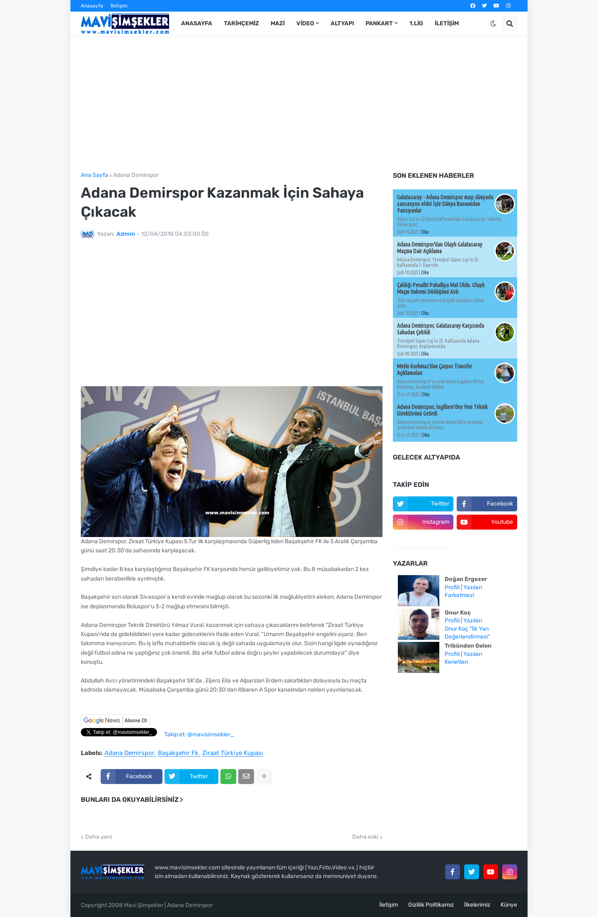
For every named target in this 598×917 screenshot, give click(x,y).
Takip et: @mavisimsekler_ (199, 734)
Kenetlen (456, 661)
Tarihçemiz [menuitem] (241, 23)
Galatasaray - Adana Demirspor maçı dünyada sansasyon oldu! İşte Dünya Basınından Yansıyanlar (445, 204)
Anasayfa (92, 6)
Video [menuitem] (305, 23)
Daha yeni (98, 837)
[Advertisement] (299, 104)
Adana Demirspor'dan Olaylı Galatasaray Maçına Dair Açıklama (439, 247)
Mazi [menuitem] (278, 23)
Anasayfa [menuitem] (196, 23)
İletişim (119, 6)
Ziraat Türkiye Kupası (232, 753)
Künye (509, 904)
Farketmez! (459, 595)
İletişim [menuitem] (447, 23)
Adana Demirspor (136, 175)
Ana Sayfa (94, 175)
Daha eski (365, 837)
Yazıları (472, 587)
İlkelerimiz (477, 904)
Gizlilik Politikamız (431, 904)
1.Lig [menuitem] (416, 23)
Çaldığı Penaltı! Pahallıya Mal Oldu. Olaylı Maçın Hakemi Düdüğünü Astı (440, 288)
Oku (425, 232)
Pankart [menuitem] (379, 23)
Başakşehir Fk (178, 753)
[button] (493, 23)
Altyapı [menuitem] (342, 23)
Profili (452, 587)
